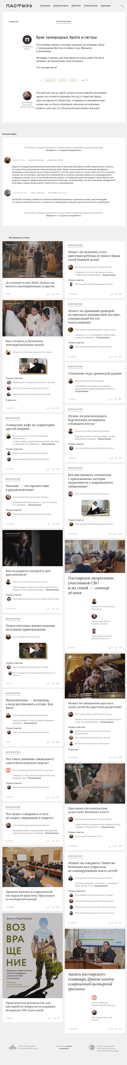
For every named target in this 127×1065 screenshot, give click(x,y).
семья (75, 80)
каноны (64, 80)
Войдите (53, 153)
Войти (3, 554)
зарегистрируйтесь (72, 153)
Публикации (15, 247)
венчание (52, 80)
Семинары (75, 549)
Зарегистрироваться (3, 523)
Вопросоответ (65, 21)
